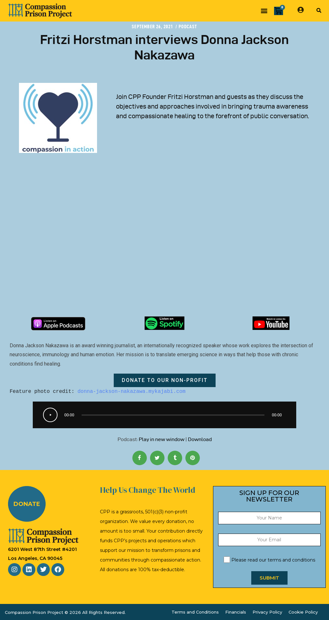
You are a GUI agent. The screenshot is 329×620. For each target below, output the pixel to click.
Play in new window (161, 439)
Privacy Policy (267, 612)
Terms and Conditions (195, 612)
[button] (264, 10)
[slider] (173, 415)
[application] (164, 415)
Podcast (188, 26)
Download (200, 439)
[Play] (50, 414)
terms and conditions (291, 560)
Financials (235, 612)
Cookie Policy (303, 612)
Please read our (269, 560)
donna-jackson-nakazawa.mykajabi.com (131, 391)
